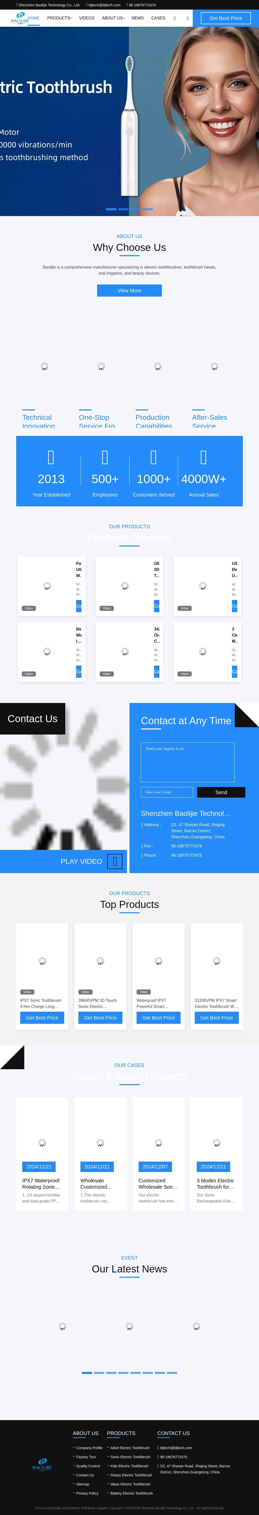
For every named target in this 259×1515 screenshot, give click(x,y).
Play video (91, 861)
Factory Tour (86, 1457)
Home (34, 18)
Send (221, 792)
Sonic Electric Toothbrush (130, 1457)
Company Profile (89, 1448)
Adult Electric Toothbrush (130, 1448)
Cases (158, 18)
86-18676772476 (141, 5)
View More (129, 290)
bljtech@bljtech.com (103, 5)
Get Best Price (42, 1018)
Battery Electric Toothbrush (132, 1493)
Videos (86, 18)
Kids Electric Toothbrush (129, 1466)
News (138, 18)
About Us (113, 18)
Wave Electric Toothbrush (130, 1484)
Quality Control (88, 1466)
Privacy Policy (87, 1493)
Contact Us (85, 1475)
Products (59, 18)
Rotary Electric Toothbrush (131, 1475)
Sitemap (82, 1484)
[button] (87, 1373)
